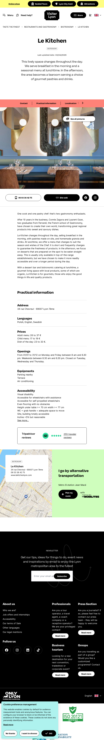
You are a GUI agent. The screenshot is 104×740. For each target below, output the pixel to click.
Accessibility (9, 619)
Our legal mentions (12, 632)
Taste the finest (11, 27)
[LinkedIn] (28, 650)
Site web (62, 197)
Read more (60, 635)
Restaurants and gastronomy (40, 27)
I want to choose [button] (29, 733)
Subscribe (62, 576)
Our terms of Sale (12, 623)
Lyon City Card (64, 3)
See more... (23, 420)
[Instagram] (17, 650)
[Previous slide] (78, 103)
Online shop (14, 4)
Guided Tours (39, 3)
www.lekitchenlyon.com (21, 475)
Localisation (71, 103)
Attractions (87, 3)
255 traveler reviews (70, 436)
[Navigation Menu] (8, 15)
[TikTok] (38, 650)
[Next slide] (82, 103)
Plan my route (67, 494)
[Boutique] (78, 15)
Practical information (46, 103)
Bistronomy (67, 27)
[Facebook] (7, 650)
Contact (24, 103)
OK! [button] (48, 733)
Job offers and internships (16, 614)
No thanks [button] (10, 733)
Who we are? (9, 610)
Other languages (11, 627)
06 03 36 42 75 (23, 197)
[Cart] (90, 15)
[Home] (52, 15)
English (93, 695)
